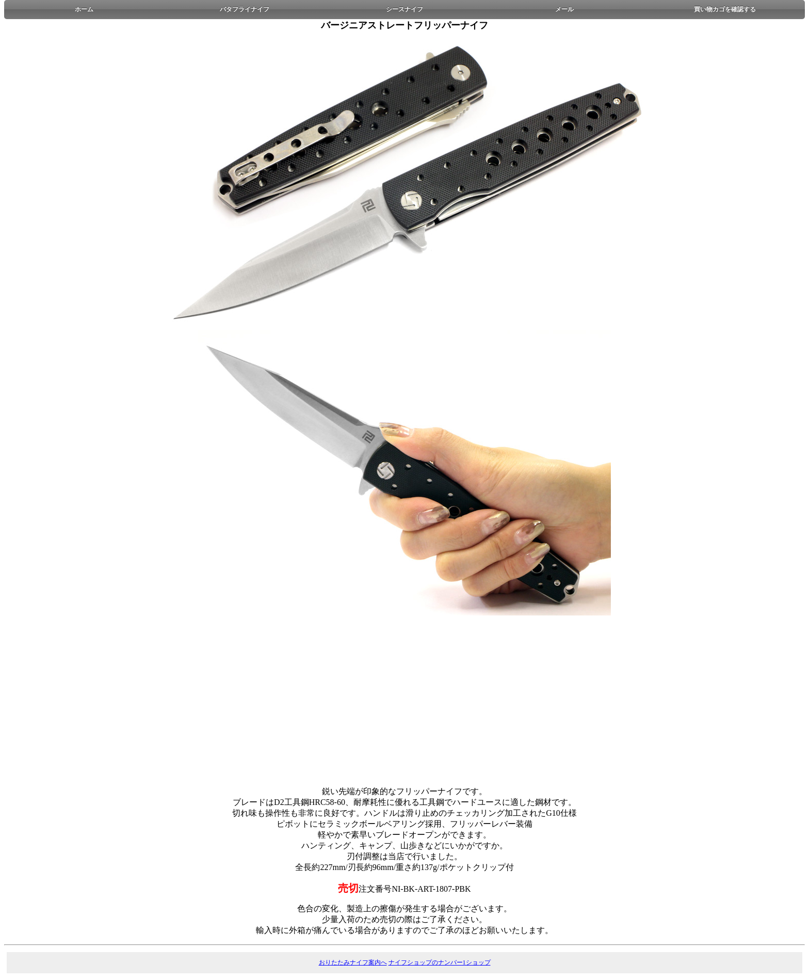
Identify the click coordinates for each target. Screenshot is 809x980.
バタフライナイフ (244, 9)
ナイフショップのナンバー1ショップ (440, 962)
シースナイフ (404, 9)
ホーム (84, 9)
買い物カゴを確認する (725, 9)
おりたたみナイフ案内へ (353, 962)
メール (564, 9)
